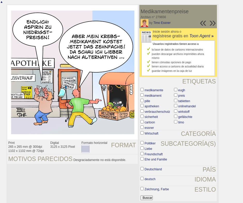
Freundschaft (154, 154)
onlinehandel (187, 106)
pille (147, 101)
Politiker (150, 143)
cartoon (150, 122)
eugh (181, 90)
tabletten (184, 101)
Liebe (148, 149)
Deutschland (153, 169)
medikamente (154, 90)
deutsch (150, 179)
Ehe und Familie (156, 159)
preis (181, 95)
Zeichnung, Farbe (157, 189)
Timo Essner (162, 23)
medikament (153, 95)
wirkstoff (183, 112)
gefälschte (185, 117)
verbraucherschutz (157, 112)
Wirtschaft (151, 133)
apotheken (152, 106)
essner (149, 128)
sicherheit (151, 117)
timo (181, 122)
